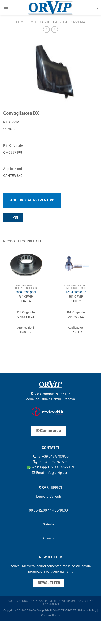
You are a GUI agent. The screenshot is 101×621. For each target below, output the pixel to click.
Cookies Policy (50, 615)
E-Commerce (50, 604)
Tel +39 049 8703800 (51, 456)
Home (20, 22)
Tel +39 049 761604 (50, 462)
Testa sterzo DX (76, 292)
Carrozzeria (74, 22)
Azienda (22, 601)
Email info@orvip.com (50, 473)
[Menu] (5, 7)
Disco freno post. (26, 292)
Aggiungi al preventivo (32, 200)
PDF (13, 217)
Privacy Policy (87, 610)
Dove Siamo (67, 601)
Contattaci (86, 601)
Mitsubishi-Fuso (44, 22)
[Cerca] (96, 7)
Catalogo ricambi (43, 601)
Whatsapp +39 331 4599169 (50, 467)
